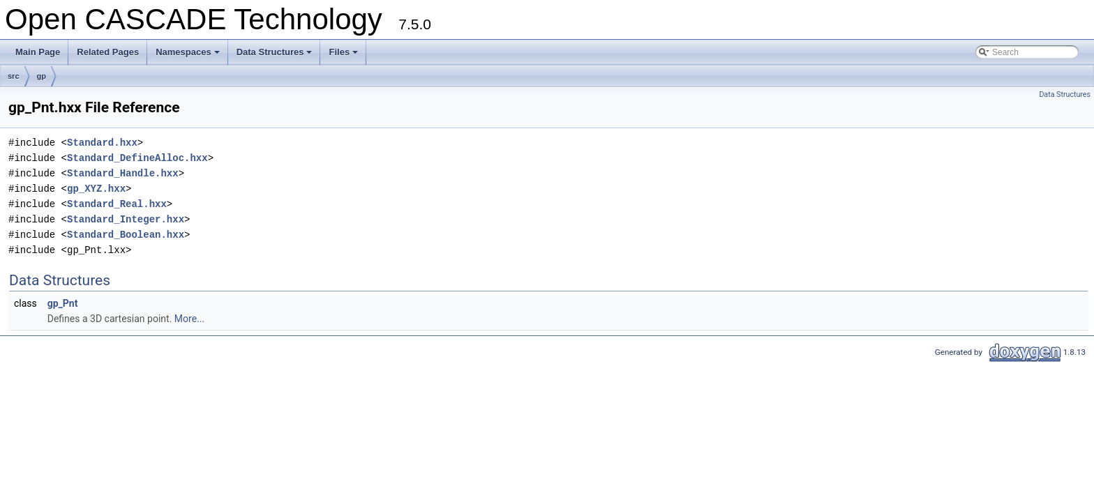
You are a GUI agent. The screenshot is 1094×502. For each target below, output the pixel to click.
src (14, 76)
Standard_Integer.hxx (125, 219)
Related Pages (108, 52)
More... (189, 318)
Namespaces (189, 56)
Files (344, 56)
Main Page (37, 52)
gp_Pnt (62, 303)
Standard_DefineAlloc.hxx (137, 158)
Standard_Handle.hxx (123, 173)
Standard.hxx (102, 142)
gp (41, 76)
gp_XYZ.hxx (96, 188)
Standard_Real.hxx (117, 204)
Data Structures (276, 56)
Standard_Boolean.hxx (125, 234)
